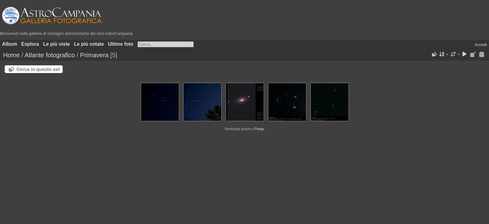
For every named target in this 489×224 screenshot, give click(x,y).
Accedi (481, 44)
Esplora (30, 44)
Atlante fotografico (50, 55)
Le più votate (89, 44)
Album (9, 44)
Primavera (94, 55)
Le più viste (56, 44)
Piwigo (259, 129)
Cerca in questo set (38, 69)
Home (11, 55)
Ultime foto (120, 44)
